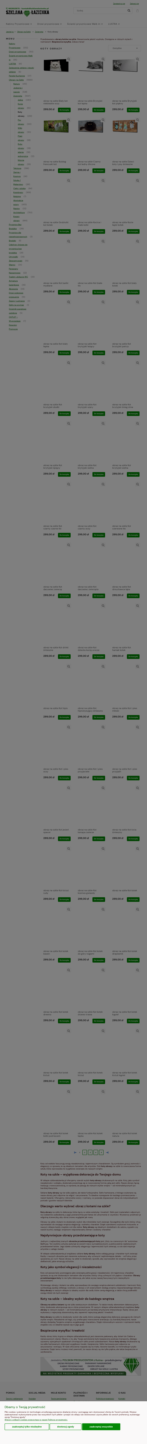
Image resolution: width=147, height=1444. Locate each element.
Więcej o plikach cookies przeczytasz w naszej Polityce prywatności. (36, 1419)
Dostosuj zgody (65, 1426)
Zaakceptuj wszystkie (101, 1426)
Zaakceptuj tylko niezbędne (27, 1426)
